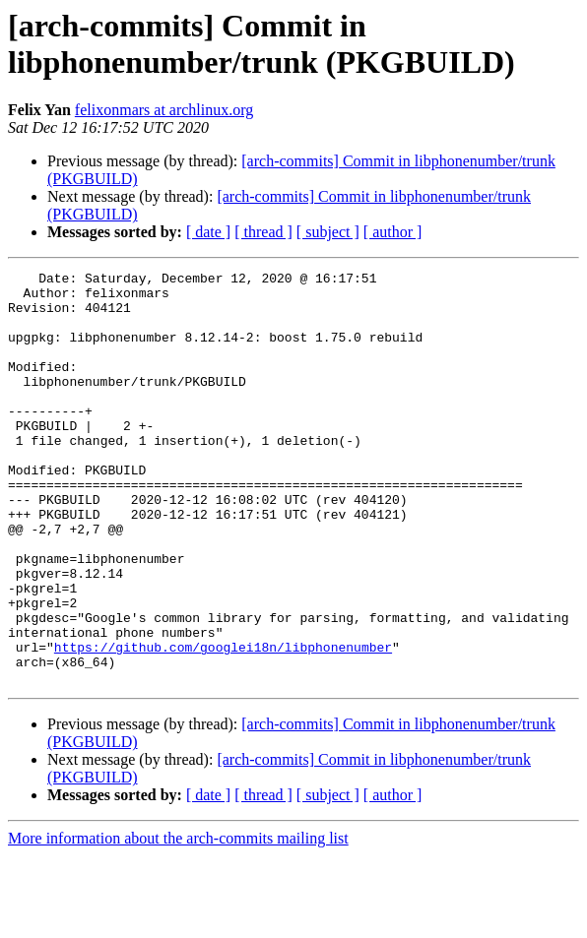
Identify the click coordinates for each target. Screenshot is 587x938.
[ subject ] (327, 231)
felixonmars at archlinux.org (164, 109)
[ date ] (208, 231)
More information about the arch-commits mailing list (178, 920)
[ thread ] (263, 231)
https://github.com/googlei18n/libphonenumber (223, 723)
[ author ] (393, 231)
